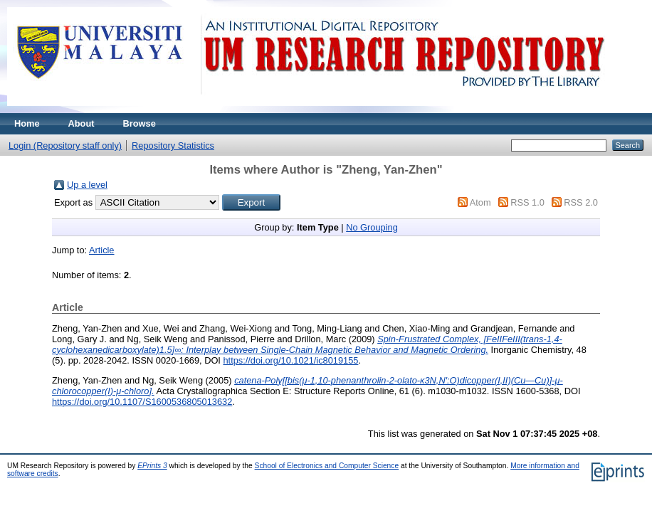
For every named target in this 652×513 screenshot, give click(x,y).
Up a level (87, 184)
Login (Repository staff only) (65, 145)
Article (102, 250)
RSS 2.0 (581, 202)
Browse (139, 123)
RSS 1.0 (527, 202)
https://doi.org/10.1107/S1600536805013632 (142, 401)
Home (27, 123)
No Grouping (372, 227)
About (81, 123)
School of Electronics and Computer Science (327, 466)
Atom (480, 202)
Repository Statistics (173, 145)
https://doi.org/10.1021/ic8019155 (290, 360)
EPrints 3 (152, 466)
